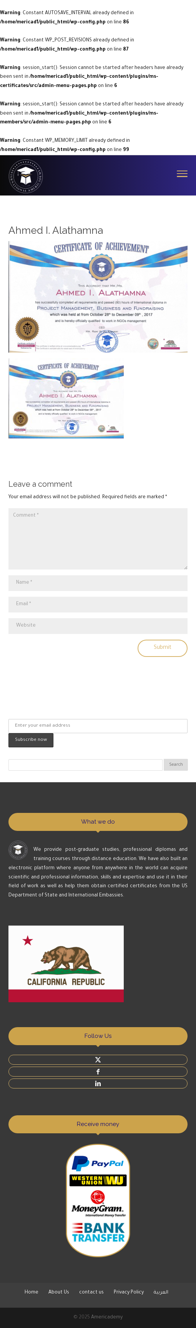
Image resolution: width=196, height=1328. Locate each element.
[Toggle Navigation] (182, 173)
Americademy (107, 1317)
